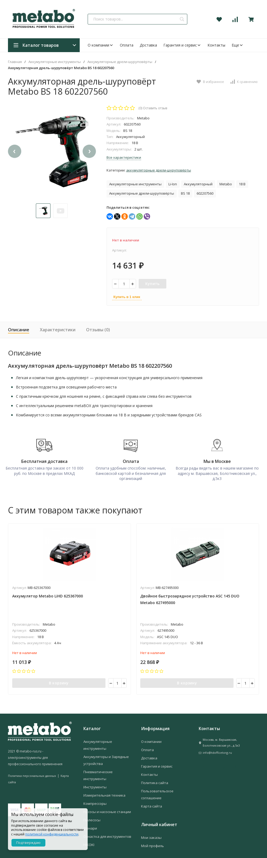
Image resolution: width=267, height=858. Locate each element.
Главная (15, 62)
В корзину (59, 678)
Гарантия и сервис (182, 45)
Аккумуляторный (198, 184)
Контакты (216, 45)
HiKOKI (88, 841)
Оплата (126, 45)
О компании (100, 45)
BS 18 (185, 193)
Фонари (90, 825)
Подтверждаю (28, 842)
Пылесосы (91, 816)
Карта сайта (151, 803)
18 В (242, 184)
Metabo (225, 184)
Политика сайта (154, 779)
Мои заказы (151, 834)
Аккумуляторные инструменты (54, 62)
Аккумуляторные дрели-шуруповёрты (119, 62)
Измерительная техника (104, 792)
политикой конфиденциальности (51, 834)
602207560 (205, 193)
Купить (152, 283)
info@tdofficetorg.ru (217, 749)
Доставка (148, 45)
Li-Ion (172, 184)
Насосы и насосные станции (107, 808)
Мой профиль (152, 842)
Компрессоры (95, 800)
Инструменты (95, 783)
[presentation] (14, 166)
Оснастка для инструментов (107, 833)
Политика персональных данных (32, 773)
